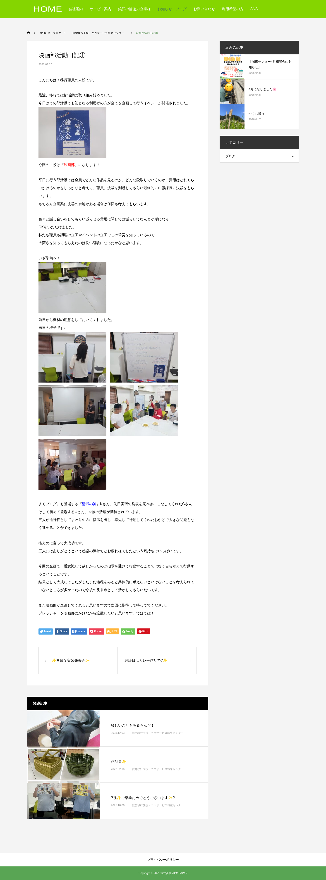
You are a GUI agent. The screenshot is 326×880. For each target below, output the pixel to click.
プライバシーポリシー (163, 859)
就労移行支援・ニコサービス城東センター (157, 733)
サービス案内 (100, 9)
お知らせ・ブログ (172, 9)
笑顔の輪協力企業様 (134, 9)
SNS (254, 9)
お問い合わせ (204, 9)
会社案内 (75, 9)
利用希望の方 (233, 9)
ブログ (230, 156)
